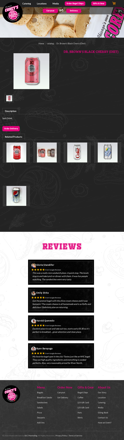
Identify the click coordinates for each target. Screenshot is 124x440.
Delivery (74, 11)
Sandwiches (42, 402)
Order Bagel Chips (75, 3)
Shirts (80, 417)
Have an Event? (104, 422)
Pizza (39, 412)
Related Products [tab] (13, 137)
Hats (80, 412)
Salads (40, 407)
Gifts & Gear (98, 3)
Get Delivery (62, 397)
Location (102, 397)
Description (10, 111)
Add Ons (41, 422)
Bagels (40, 392)
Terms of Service (75, 435)
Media (56, 4)
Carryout (50, 11)
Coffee (80, 397)
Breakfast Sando (44, 397)
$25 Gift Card (83, 407)
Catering (26, 4)
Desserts (41, 417)
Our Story (102, 392)
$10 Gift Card (83, 402)
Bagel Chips (83, 392)
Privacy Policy (61, 435)
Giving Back (103, 412)
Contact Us (103, 417)
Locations (42, 4)
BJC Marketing (31, 435)
